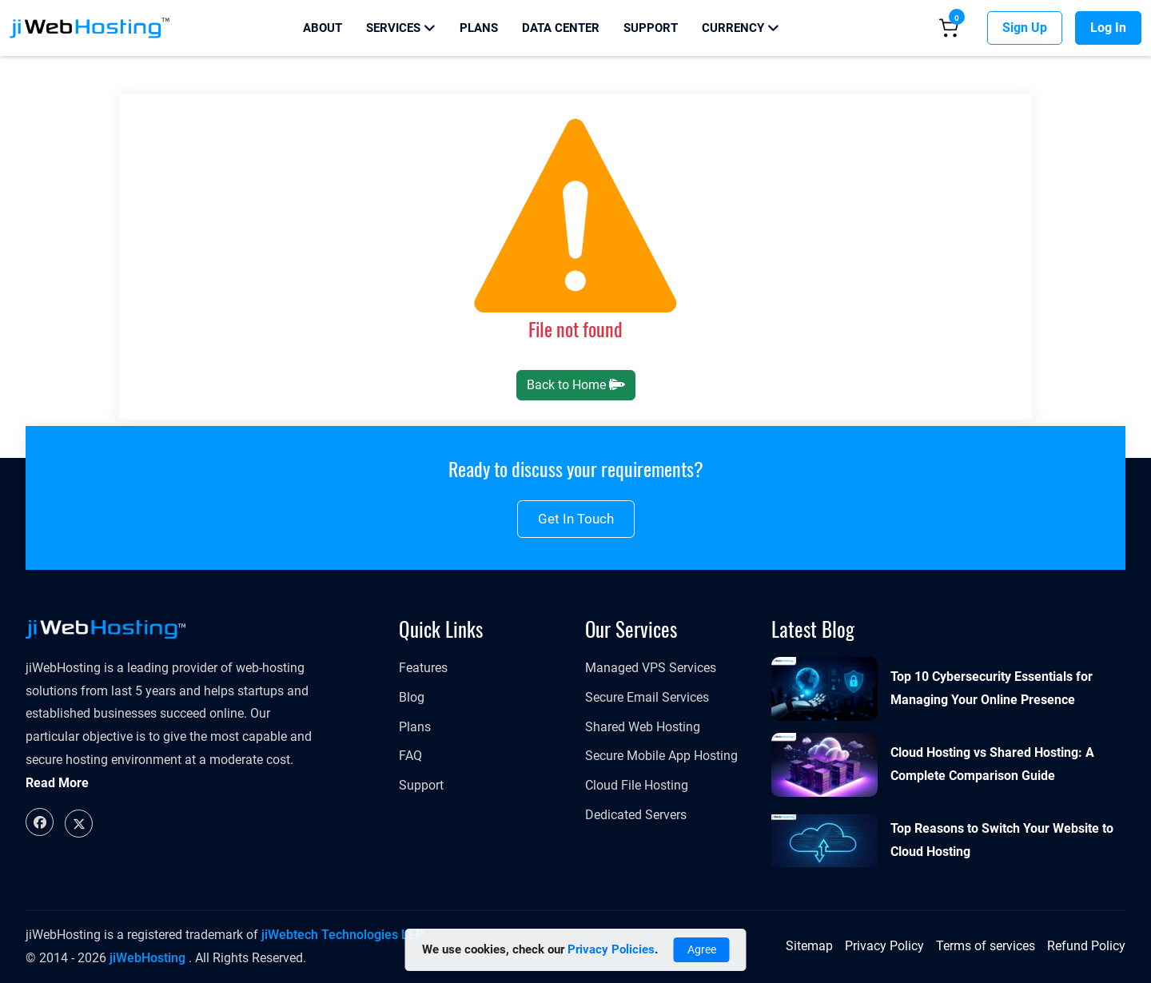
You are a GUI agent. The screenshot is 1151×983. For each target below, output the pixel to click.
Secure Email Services (647, 697)
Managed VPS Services (650, 667)
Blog (411, 697)
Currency (740, 28)
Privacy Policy (884, 945)
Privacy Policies (611, 949)
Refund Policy (1086, 945)
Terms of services (985, 945)
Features (423, 667)
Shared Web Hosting (642, 726)
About (322, 28)
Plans (479, 28)
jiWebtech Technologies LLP (342, 934)
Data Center (560, 28)
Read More (57, 782)
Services (401, 28)
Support (650, 28)
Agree (701, 949)
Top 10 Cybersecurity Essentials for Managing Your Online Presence (991, 688)
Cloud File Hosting (636, 785)
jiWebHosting (147, 957)
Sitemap (809, 945)
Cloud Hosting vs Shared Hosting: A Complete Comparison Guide (992, 764)
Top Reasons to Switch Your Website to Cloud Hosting (1001, 840)
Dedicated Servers (636, 814)
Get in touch (576, 519)
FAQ (410, 755)
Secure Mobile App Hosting (661, 755)
